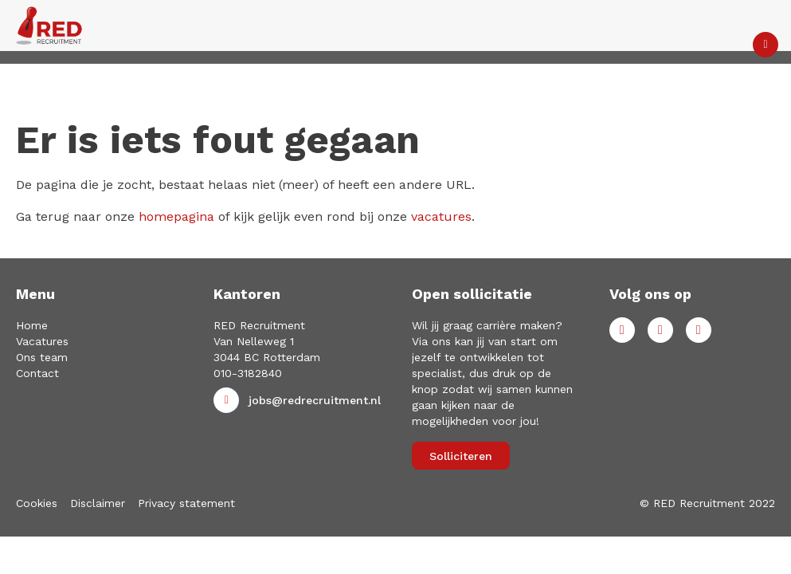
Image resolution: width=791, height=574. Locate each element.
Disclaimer (97, 503)
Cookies (36, 503)
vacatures (441, 216)
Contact (37, 373)
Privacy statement (186, 503)
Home (32, 325)
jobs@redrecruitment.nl (315, 400)
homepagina (176, 216)
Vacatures (42, 341)
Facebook (622, 330)
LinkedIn (660, 330)
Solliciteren (460, 456)
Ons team (42, 357)
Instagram (698, 330)
